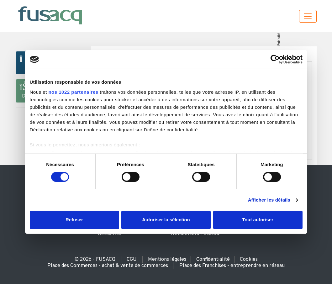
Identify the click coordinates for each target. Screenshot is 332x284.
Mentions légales (167, 259)
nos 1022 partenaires (73, 92)
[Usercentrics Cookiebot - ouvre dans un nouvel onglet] (275, 59)
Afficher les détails (269, 199)
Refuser (74, 220)
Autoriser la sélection (166, 220)
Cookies (249, 259)
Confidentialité (213, 259)
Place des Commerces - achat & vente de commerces (107, 266)
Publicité (279, 39)
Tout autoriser (257, 220)
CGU (132, 259)
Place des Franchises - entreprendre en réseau (232, 266)
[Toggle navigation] (308, 16)
